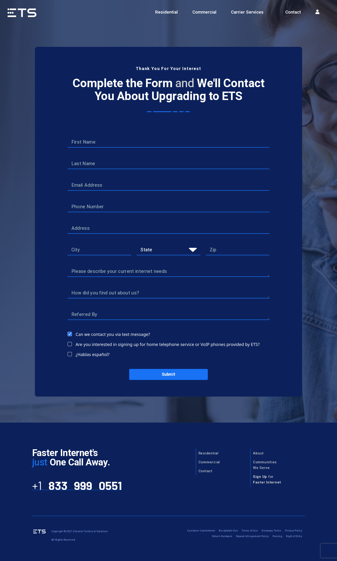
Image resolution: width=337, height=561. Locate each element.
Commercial (204, 12)
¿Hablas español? (93, 354)
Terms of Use (250, 530)
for (267, 479)
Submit (168, 374)
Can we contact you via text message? (113, 334)
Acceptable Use (228, 530)
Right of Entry (294, 536)
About (258, 453)
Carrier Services (247, 12)
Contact (293, 12)
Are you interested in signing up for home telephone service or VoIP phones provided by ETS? (168, 344)
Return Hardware (222, 536)
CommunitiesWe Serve (265, 465)
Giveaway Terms (271, 530)
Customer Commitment (201, 530)
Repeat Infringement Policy (252, 536)
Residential (166, 12)
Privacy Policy (293, 530)
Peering (277, 536)
